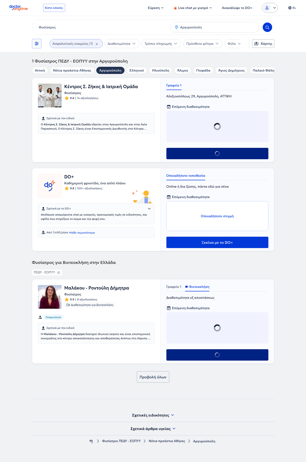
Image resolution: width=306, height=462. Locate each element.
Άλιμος (182, 70)
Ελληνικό (136, 70)
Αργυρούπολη (110, 70)
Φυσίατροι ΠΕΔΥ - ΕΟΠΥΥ (120, 441)
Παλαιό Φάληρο (265, 70)
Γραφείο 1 (174, 85)
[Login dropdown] (270, 8)
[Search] (267, 27)
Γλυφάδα (203, 70)
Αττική (40, 70)
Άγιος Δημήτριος (231, 70)
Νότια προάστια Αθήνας (72, 70)
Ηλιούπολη (160, 70)
